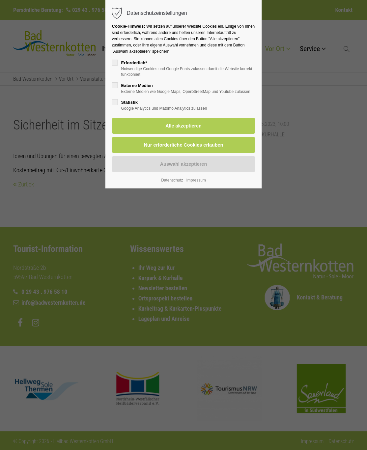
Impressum (196, 180)
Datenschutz (172, 180)
